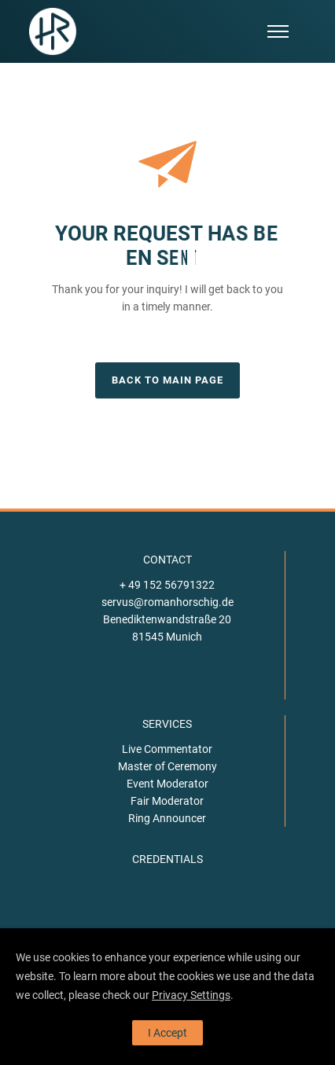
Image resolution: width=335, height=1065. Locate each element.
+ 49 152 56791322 (167, 584)
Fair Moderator (167, 801)
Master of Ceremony (167, 766)
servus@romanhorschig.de (167, 602)
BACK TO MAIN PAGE (167, 380)
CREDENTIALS (167, 859)
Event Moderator (167, 783)
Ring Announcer (167, 818)
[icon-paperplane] (167, 168)
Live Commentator (167, 749)
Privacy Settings (191, 995)
